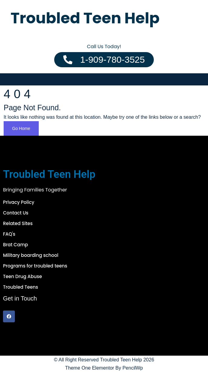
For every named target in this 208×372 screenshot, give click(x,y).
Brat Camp (15, 244)
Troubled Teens (20, 287)
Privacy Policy (18, 202)
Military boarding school (30, 255)
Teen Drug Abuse (22, 276)
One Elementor (97, 367)
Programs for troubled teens (35, 266)
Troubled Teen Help (121, 359)
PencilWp (132, 367)
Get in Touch (20, 298)
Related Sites (18, 223)
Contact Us (15, 213)
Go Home (21, 128)
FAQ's (9, 234)
